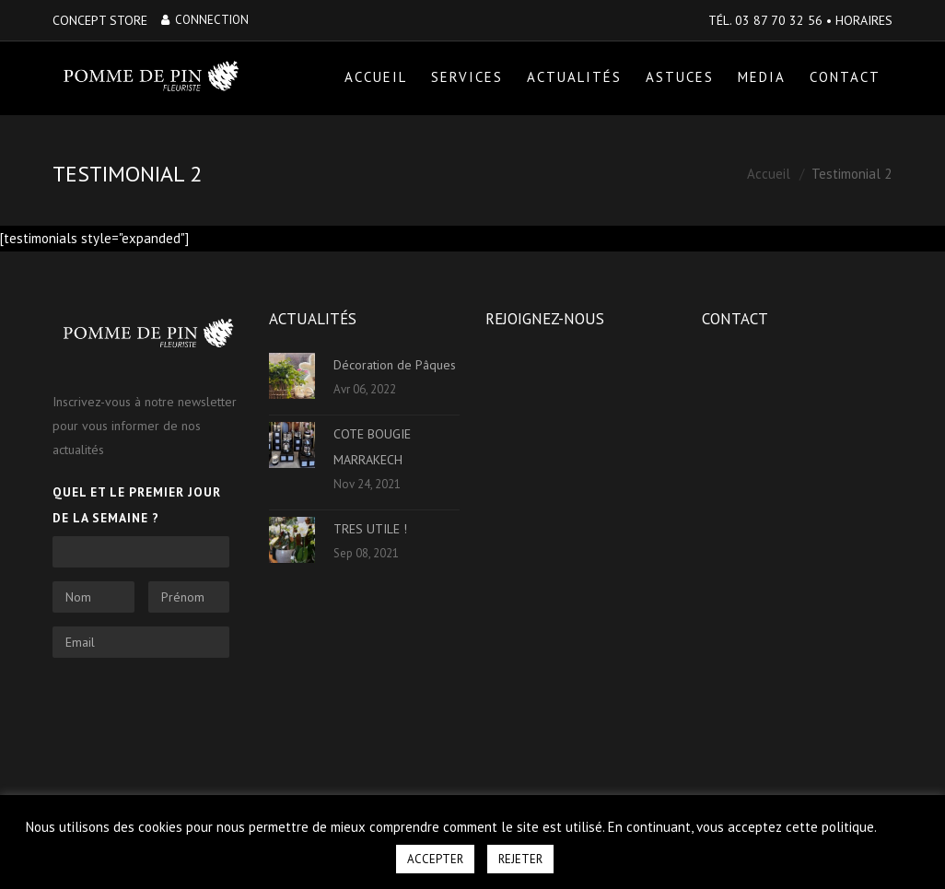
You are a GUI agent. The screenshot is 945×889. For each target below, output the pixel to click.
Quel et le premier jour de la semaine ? (136, 505)
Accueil (768, 174)
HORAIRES (863, 20)
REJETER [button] (520, 859)
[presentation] (192, 707)
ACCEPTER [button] (435, 859)
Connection (205, 20)
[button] (900, 819)
